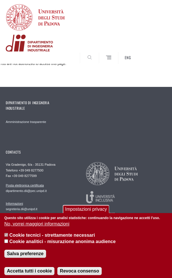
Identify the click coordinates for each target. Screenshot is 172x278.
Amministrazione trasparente (26, 122)
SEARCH (153, 53)
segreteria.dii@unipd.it (21, 206)
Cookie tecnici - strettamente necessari (52, 239)
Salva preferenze (25, 258)
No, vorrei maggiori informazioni (36, 228)
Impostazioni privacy (86, 213)
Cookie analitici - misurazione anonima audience (62, 246)
